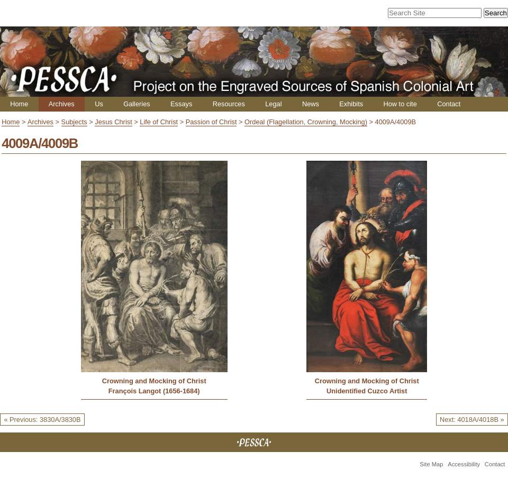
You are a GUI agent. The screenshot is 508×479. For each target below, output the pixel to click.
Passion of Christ (211, 122)
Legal (273, 104)
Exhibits (351, 104)
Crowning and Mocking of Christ (154, 381)
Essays (181, 104)
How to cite (399, 104)
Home (19, 104)
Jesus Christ (113, 122)
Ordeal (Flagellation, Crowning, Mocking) (305, 122)
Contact (448, 104)
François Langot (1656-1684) (154, 391)
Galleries (136, 104)
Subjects (74, 122)
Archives (62, 104)
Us (99, 104)
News (310, 104)
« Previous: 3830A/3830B (42, 419)
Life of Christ (159, 122)
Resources (229, 104)
